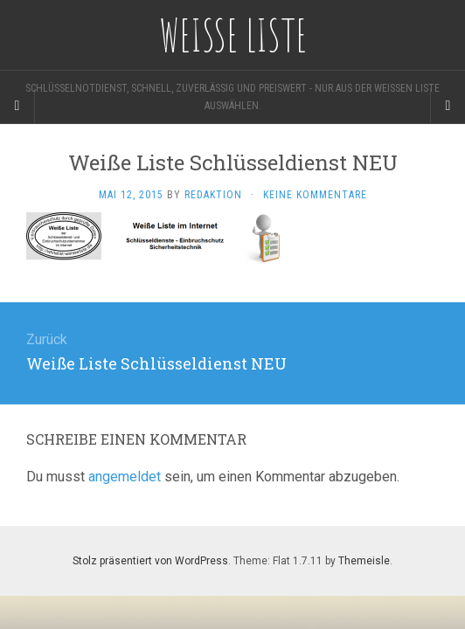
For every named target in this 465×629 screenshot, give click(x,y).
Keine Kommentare (315, 195)
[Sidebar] (17, 105)
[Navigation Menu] (447, 105)
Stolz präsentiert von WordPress (150, 561)
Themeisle (364, 561)
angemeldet (124, 476)
